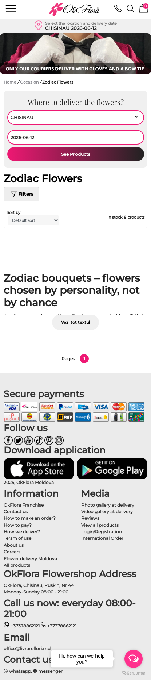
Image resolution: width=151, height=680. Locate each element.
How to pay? (18, 525)
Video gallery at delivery (107, 511)
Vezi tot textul (75, 322)
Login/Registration (101, 531)
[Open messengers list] (133, 659)
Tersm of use (17, 538)
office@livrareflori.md (27, 648)
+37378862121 (22, 626)
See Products (75, 154)
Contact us (16, 511)
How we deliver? (22, 531)
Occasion (30, 82)
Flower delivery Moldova (30, 558)
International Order (102, 538)
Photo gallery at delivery (107, 505)
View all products (100, 525)
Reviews (90, 518)
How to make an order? (30, 518)
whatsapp (17, 671)
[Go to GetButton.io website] (133, 673)
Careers (12, 551)
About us (14, 545)
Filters (21, 194)
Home (10, 82)
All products (17, 565)
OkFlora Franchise (24, 505)
